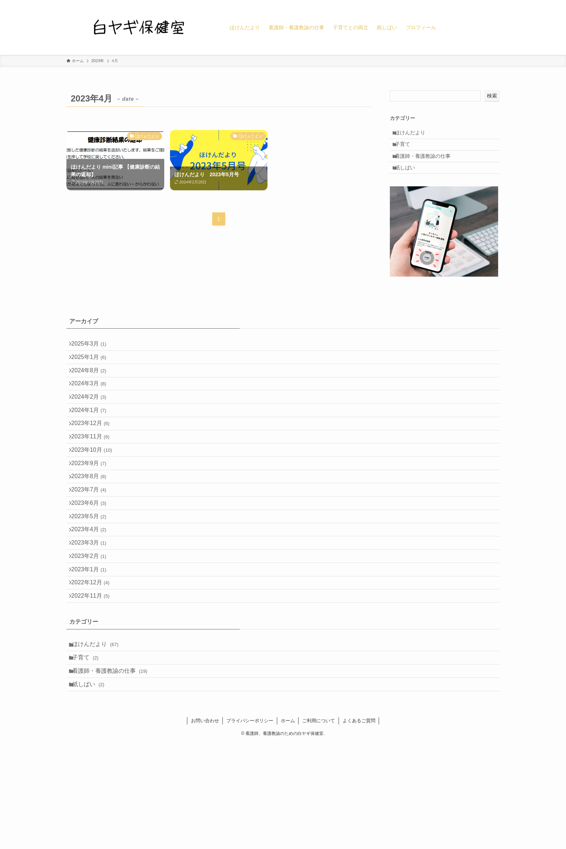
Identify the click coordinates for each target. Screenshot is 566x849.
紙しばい (409, 179)
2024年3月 (92, 410)
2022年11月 (94, 684)
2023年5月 (92, 582)
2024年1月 (92, 445)
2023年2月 (92, 633)
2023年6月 (92, 564)
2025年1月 (92, 376)
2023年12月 (94, 462)
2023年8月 (92, 530)
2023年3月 (92, 616)
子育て (406, 149)
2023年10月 (95, 496)
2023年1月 (92, 650)
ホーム (288, 826)
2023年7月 (92, 547)
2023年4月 (92, 598)
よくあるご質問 (359, 826)
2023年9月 (92, 513)
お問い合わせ (205, 826)
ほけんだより (414, 134)
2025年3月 (92, 359)
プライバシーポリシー (249, 826)
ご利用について (318, 826)
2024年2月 (92, 427)
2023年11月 (94, 479)
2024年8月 (92, 393)
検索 (492, 96)
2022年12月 (94, 667)
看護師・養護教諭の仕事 (426, 164)
